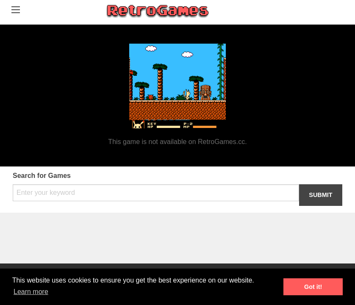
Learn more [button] (31, 291)
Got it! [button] (313, 286)
